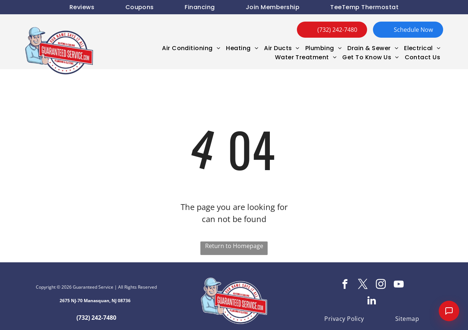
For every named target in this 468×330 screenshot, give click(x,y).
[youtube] (398, 285)
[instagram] (380, 285)
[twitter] (362, 285)
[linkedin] (372, 301)
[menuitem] (82, 7)
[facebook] (344, 285)
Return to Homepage (234, 246)
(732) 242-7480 (96, 318)
